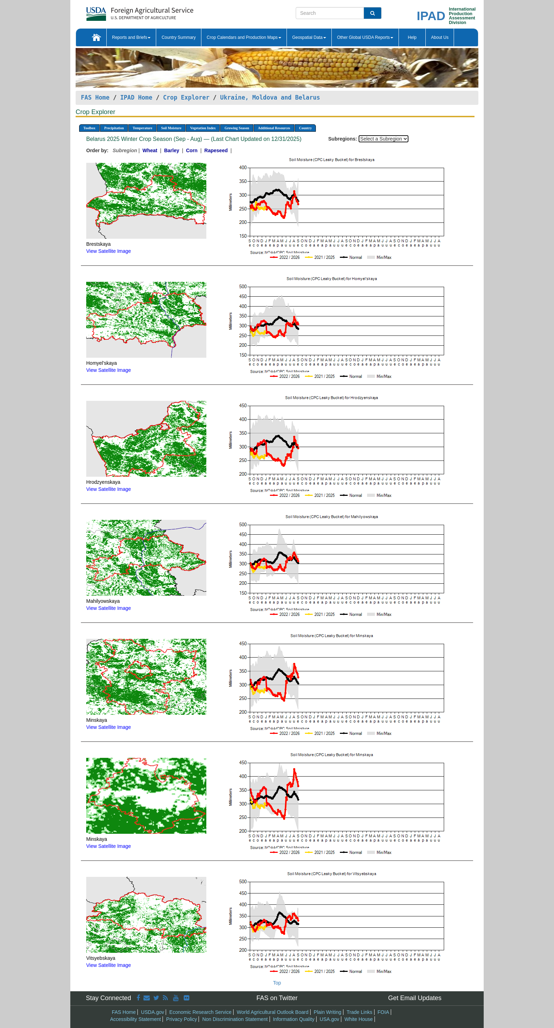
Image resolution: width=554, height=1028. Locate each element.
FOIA (383, 1012)
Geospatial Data (309, 37)
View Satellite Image (108, 251)
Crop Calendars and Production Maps (244, 37)
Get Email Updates (414, 998)
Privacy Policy (181, 1019)
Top (277, 983)
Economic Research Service (200, 1012)
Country (305, 128)
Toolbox (89, 128)
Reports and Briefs (131, 37)
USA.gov (329, 1019)
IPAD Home (136, 97)
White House (358, 1019)
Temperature (142, 128)
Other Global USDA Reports (365, 37)
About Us (439, 37)
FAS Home (95, 97)
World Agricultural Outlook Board (272, 1012)
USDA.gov (152, 1012)
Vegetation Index (203, 128)
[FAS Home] (122, 11)
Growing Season (236, 128)
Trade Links (359, 1012)
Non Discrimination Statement (234, 1019)
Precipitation (114, 128)
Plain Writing (327, 1012)
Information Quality (293, 1019)
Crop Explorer (186, 97)
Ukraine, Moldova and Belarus (270, 97)
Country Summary (178, 37)
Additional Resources (274, 128)
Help (412, 37)
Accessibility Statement (135, 1019)
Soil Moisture (171, 128)
